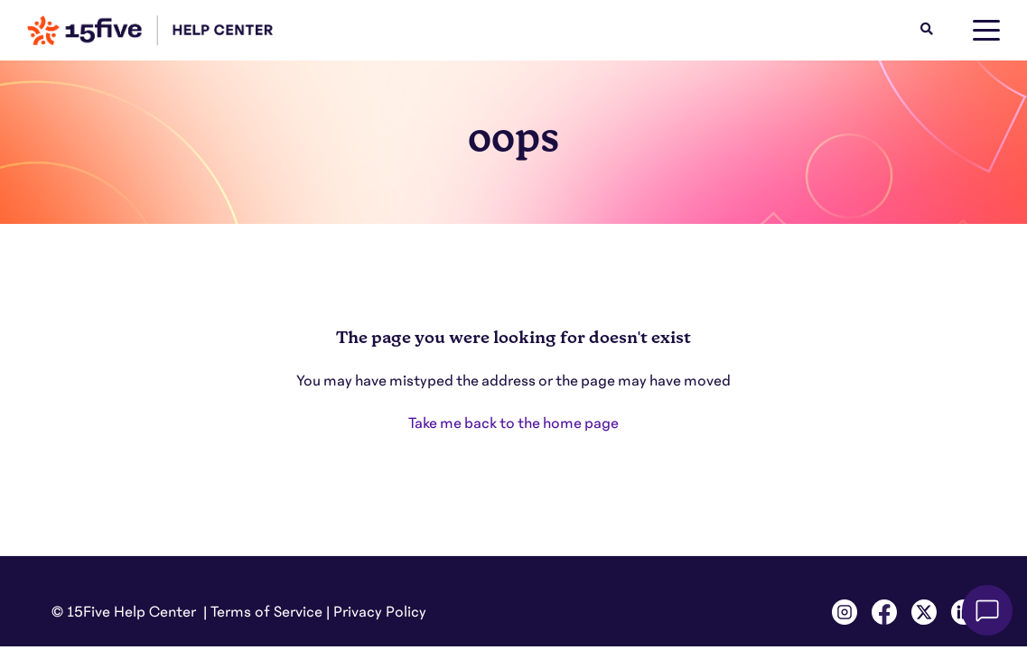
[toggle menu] (986, 30)
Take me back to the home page (513, 423)
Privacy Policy (379, 612)
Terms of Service (266, 612)
